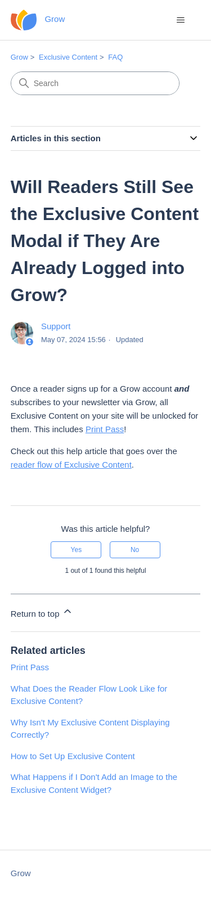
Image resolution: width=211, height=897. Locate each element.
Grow (19, 57)
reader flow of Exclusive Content (71, 464)
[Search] (95, 83)
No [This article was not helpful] (135, 550)
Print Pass (105, 429)
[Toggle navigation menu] (180, 20)
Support (56, 326)
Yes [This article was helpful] (76, 550)
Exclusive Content (68, 57)
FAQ (115, 57)
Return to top (42, 612)
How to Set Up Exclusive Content (73, 756)
